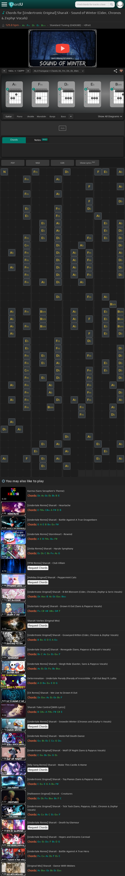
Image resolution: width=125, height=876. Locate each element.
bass (63, 116)
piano (19, 116)
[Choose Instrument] (71, 116)
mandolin (41, 116)
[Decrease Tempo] (4, 71)
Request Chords (37, 567)
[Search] (111, 4)
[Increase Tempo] (28, 71)
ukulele (30, 116)
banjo (52, 116)
